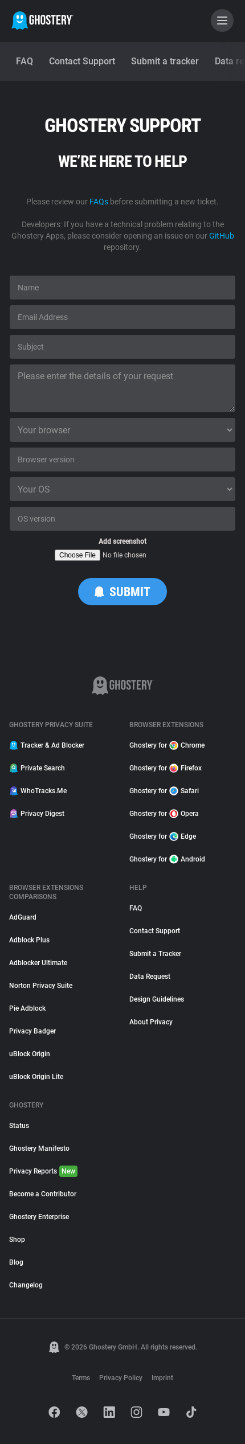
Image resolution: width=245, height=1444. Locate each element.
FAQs (98, 201)
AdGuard (22, 917)
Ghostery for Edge (162, 836)
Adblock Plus (29, 940)
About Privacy (151, 1022)
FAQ (135, 908)
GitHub (221, 235)
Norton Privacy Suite (40, 986)
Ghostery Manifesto (39, 1148)
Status (19, 1126)
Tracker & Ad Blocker (46, 745)
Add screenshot (122, 541)
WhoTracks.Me (38, 790)
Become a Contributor (42, 1194)
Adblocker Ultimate (38, 963)
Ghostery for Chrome (167, 745)
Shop (17, 1240)
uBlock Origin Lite (36, 1077)
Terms (81, 1378)
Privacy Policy (120, 1378)
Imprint (162, 1378)
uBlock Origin (29, 1054)
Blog (16, 1262)
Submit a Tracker (155, 954)
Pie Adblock (27, 1008)
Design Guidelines (156, 999)
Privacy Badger (32, 1031)
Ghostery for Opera (164, 813)
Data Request (149, 977)
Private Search (37, 768)
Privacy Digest (36, 813)
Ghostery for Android (167, 859)
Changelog (26, 1285)
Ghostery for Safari (164, 790)
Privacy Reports (43, 1171)
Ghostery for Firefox (165, 768)
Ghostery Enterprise (39, 1217)
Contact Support (154, 931)
